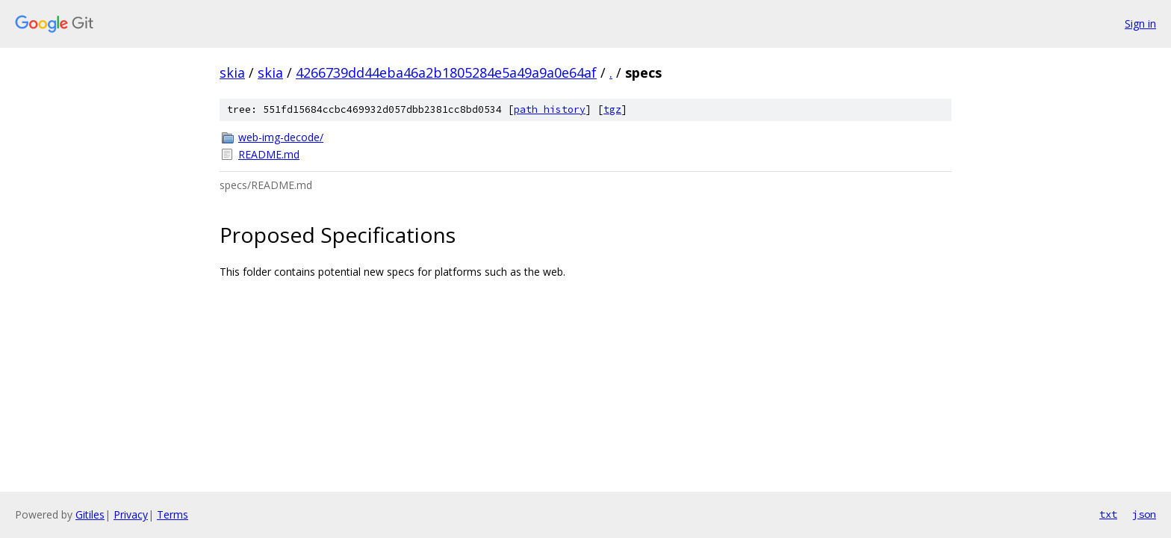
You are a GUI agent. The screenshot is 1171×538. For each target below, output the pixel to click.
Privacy (131, 514)
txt (1108, 514)
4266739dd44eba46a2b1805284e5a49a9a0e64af (446, 72)
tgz (612, 109)
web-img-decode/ (280, 137)
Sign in (1140, 23)
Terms (172, 514)
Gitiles (90, 514)
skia (232, 72)
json (1144, 514)
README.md (268, 154)
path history (550, 109)
